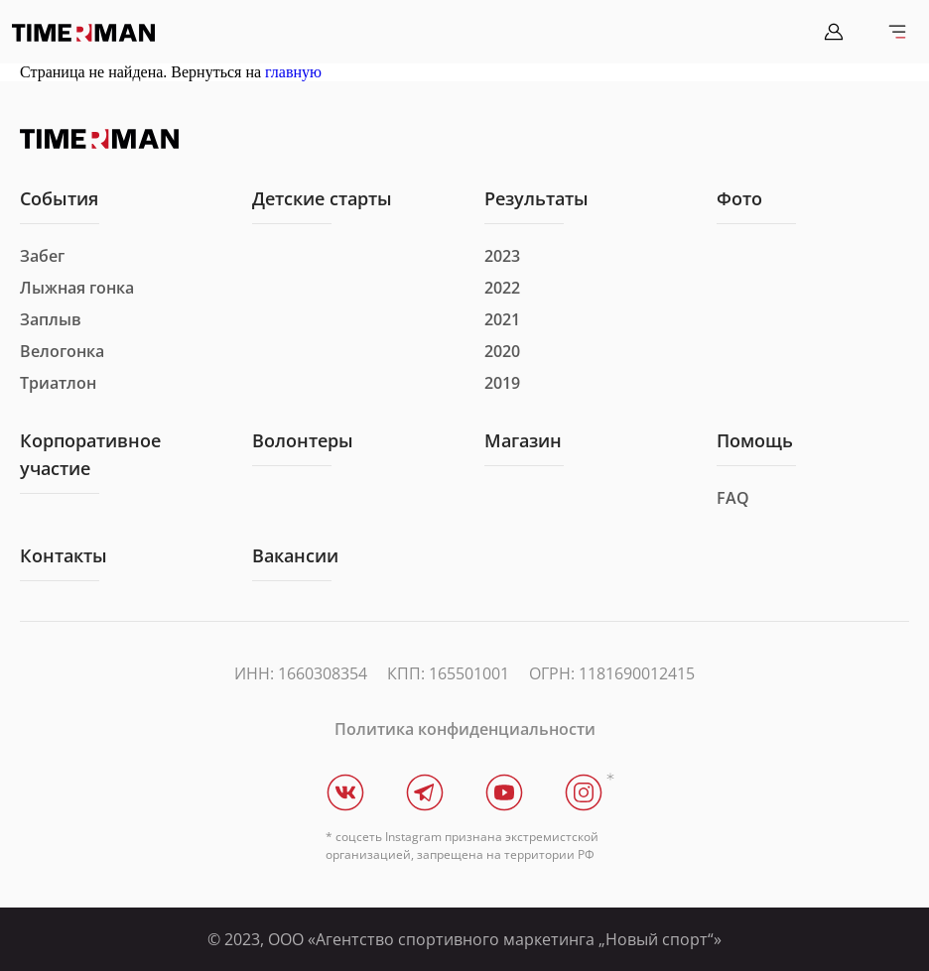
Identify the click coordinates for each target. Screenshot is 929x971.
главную (293, 71)
